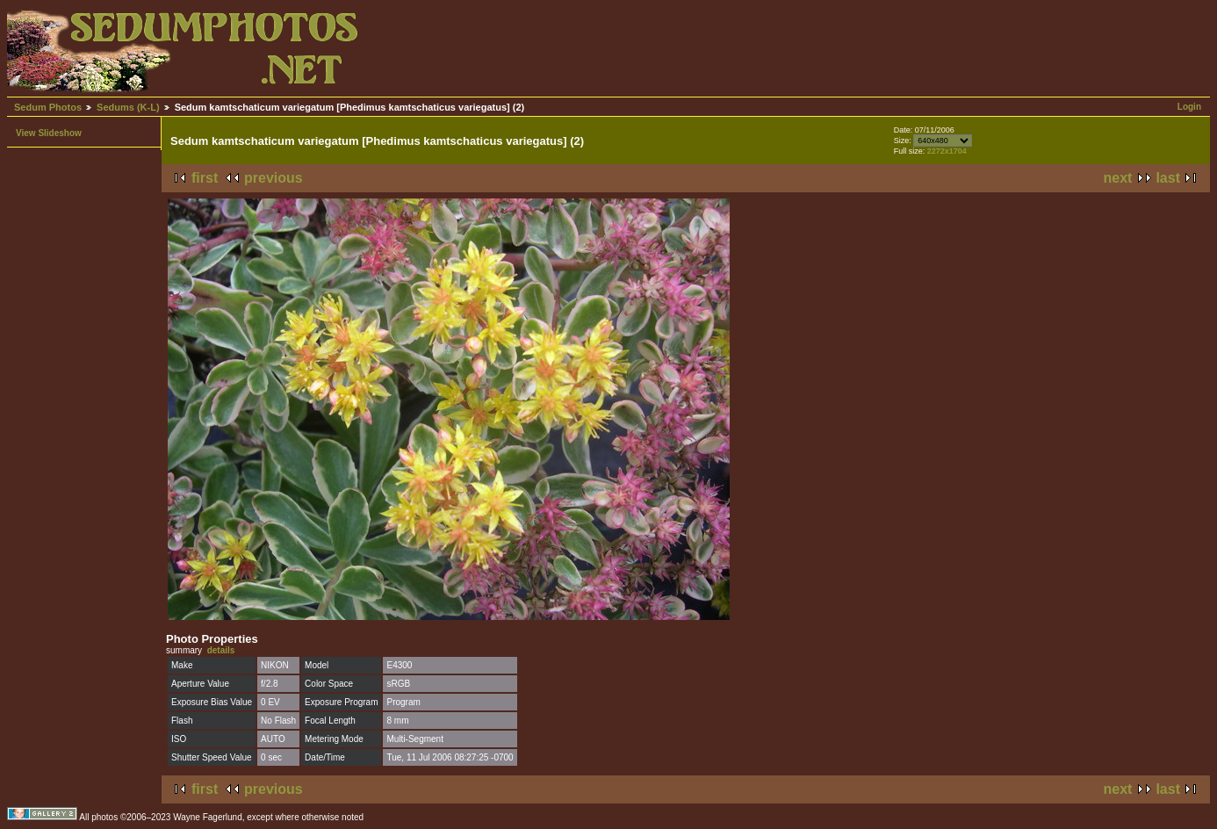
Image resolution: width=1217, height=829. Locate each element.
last (1168, 177)
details (221, 650)
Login (1189, 107)
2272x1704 (947, 151)
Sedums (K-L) (128, 107)
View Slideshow (49, 133)
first (204, 177)
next (1118, 177)
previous (273, 177)
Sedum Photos (48, 107)
